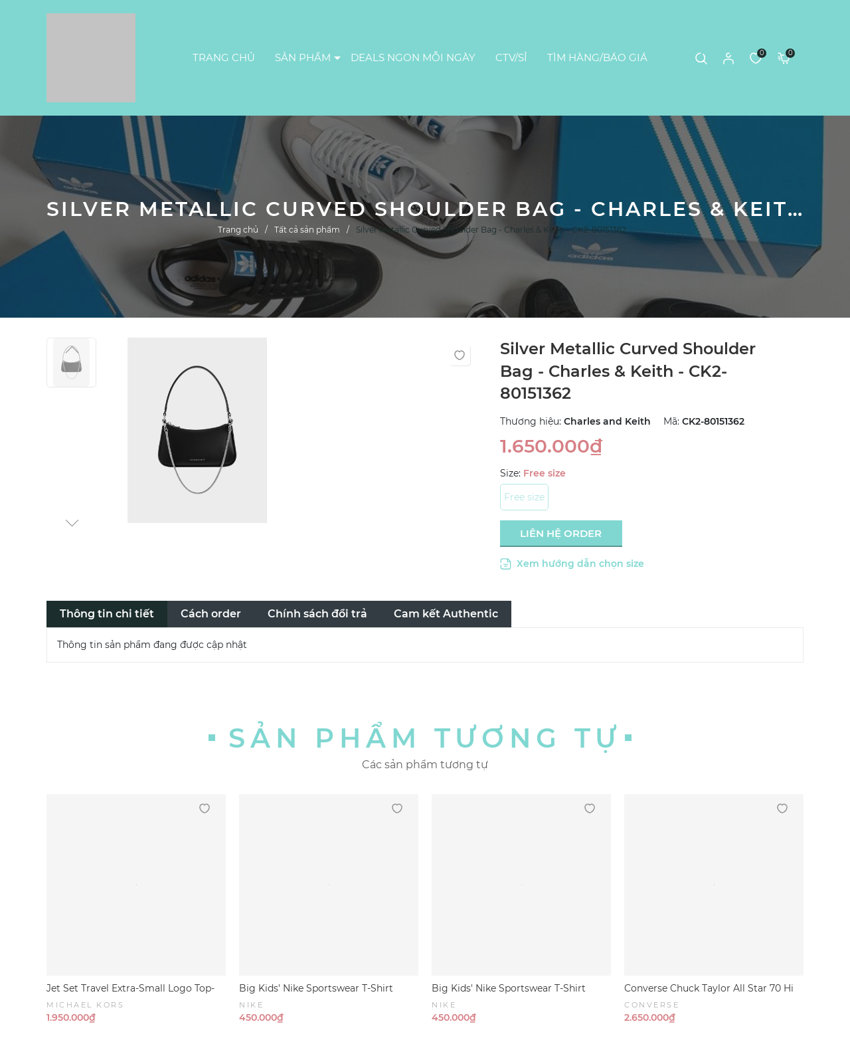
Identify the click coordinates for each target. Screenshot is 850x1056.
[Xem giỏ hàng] (784, 58)
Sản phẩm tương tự (425, 738)
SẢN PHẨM (303, 57)
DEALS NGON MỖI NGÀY (413, 57)
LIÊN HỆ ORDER (561, 533)
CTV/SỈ (511, 57)
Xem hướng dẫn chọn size (572, 564)
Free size (524, 497)
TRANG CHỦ (224, 57)
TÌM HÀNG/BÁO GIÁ (597, 57)
